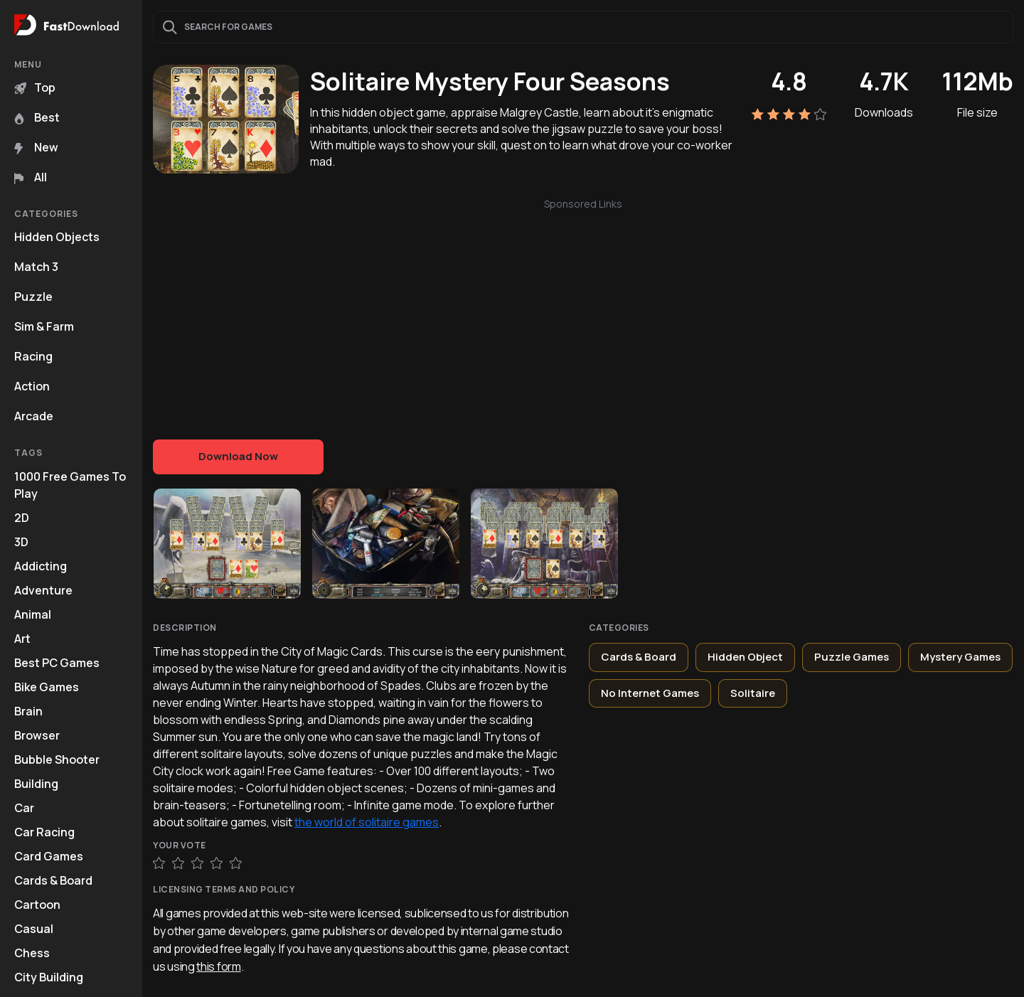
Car (24, 808)
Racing (33, 356)
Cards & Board (53, 880)
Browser (37, 735)
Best (37, 117)
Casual (33, 929)
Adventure (43, 590)
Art (22, 638)
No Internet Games (650, 693)
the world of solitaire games (366, 822)
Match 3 (36, 266)
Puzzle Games (851, 656)
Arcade (33, 416)
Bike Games (46, 687)
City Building (48, 977)
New (36, 147)
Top (34, 87)
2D (21, 518)
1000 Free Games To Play (70, 485)
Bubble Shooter (57, 759)
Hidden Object (745, 656)
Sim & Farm (44, 326)
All (30, 177)
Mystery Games (960, 656)
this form (218, 966)
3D (21, 542)
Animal (32, 614)
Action (32, 386)
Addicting (40, 566)
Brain (28, 711)
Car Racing (44, 832)
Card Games (48, 856)
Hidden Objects (57, 237)
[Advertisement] (583, 311)
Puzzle (33, 296)
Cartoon (37, 904)
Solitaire (752, 693)
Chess (32, 953)
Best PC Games (57, 663)
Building (36, 783)
